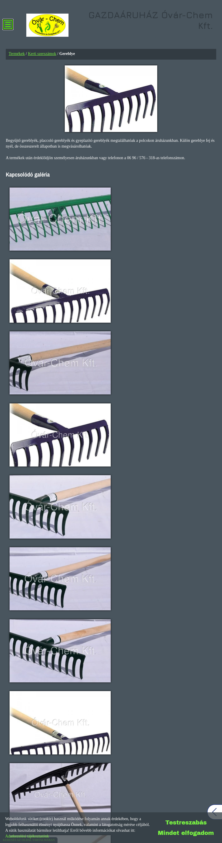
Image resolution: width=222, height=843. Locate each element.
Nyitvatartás (76, 581)
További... (26, 581)
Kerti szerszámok (42, 54)
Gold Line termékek (111, 415)
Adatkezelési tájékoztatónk (27, 836)
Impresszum (137, 809)
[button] (212, 388)
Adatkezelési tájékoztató (101, 809)
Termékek (17, 54)
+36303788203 (18, 545)
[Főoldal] (46, 26)
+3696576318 (17, 532)
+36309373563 (18, 551)
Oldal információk (59, 809)
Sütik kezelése (165, 809)
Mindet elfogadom (186, 833)
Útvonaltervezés (41, 735)
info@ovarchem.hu (21, 564)
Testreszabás (186, 822)
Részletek (111, 431)
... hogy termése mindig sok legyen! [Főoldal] (142, 26)
